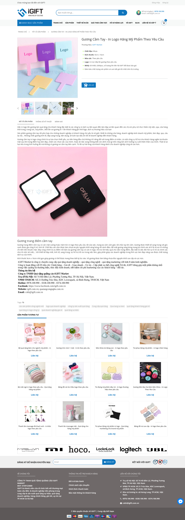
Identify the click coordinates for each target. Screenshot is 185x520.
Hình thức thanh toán (78, 489)
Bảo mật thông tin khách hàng (82, 493)
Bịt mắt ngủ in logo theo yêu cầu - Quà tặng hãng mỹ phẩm (35, 388)
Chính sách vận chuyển (79, 485)
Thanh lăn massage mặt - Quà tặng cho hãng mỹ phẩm (73, 427)
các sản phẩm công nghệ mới (31, 306)
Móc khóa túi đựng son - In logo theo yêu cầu (112, 349)
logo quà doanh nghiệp (56, 306)
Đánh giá (59, 122)
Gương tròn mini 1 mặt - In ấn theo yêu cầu (73, 348)
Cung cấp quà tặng (100, 306)
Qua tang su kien (117, 306)
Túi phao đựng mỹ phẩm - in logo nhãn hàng (150, 348)
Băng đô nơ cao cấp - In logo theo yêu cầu (150, 426)
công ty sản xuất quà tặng (79, 306)
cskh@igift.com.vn (34, 292)
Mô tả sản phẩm (26, 121)
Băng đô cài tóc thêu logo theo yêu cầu (73, 387)
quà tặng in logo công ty (29, 310)
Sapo (112, 511)
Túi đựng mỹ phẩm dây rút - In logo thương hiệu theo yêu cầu (111, 388)
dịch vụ (86, 127)
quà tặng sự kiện (72, 310)
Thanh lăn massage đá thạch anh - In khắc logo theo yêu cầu (34, 427)
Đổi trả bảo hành (76, 481)
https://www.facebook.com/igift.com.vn (47, 286)
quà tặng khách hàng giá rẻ (138, 306)
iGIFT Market (97, 45)
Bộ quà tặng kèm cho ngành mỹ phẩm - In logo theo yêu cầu (34, 349)
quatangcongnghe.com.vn (51, 289)
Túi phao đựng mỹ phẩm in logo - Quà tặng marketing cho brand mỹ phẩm (111, 427)
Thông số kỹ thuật (44, 122)
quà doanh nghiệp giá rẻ (52, 310)
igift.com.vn (33, 289)
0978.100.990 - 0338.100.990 (135, 498)
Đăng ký (165, 3)
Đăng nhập (156, 3)
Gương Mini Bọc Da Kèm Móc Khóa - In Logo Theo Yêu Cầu (150, 388)
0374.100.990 (154, 498)
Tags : (19, 302)
